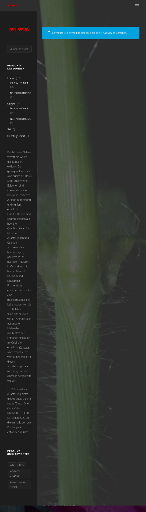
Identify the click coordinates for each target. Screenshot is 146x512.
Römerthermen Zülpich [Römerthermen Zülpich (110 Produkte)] (18, 484)
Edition (11, 78)
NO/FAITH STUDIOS (20, 93)
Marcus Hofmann (19, 82)
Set (9, 129)
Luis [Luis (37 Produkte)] (12, 464)
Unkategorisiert (16, 136)
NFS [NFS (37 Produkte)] (21, 464)
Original (11, 103)
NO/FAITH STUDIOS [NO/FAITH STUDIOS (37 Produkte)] (15, 473)
